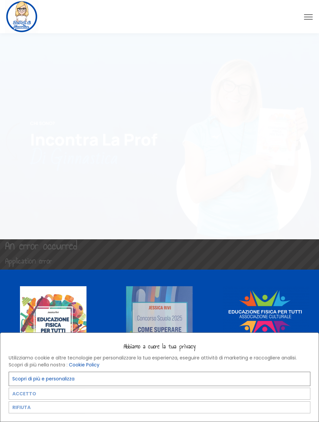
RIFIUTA (21, 407)
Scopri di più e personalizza (43, 378)
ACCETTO (24, 393)
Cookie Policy (84, 364)
